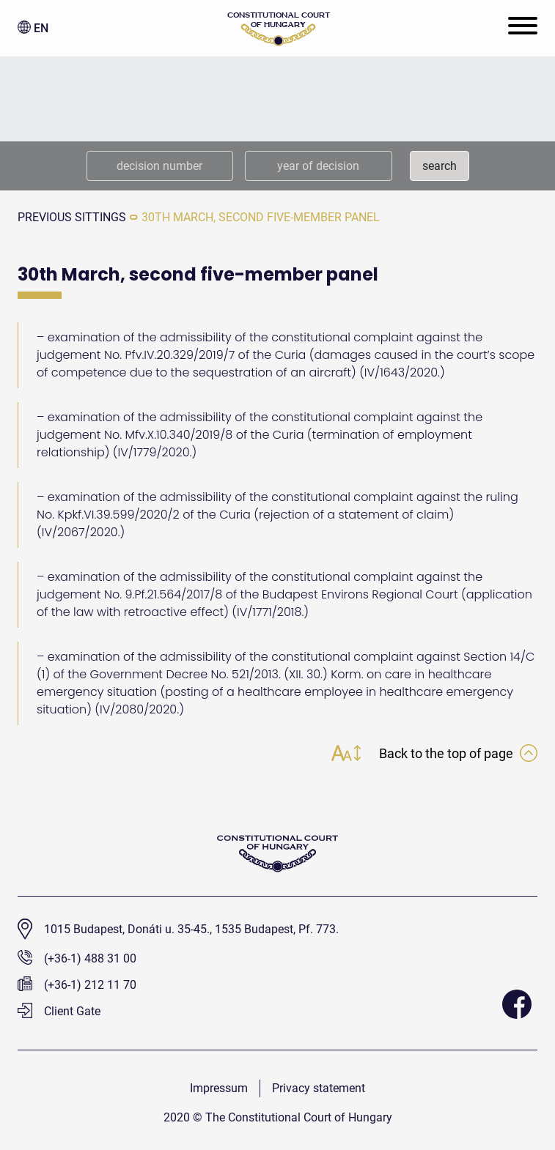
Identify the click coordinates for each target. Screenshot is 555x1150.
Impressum (219, 1088)
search (439, 166)
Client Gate (59, 1011)
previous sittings (72, 217)
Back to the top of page (458, 753)
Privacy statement (318, 1088)
